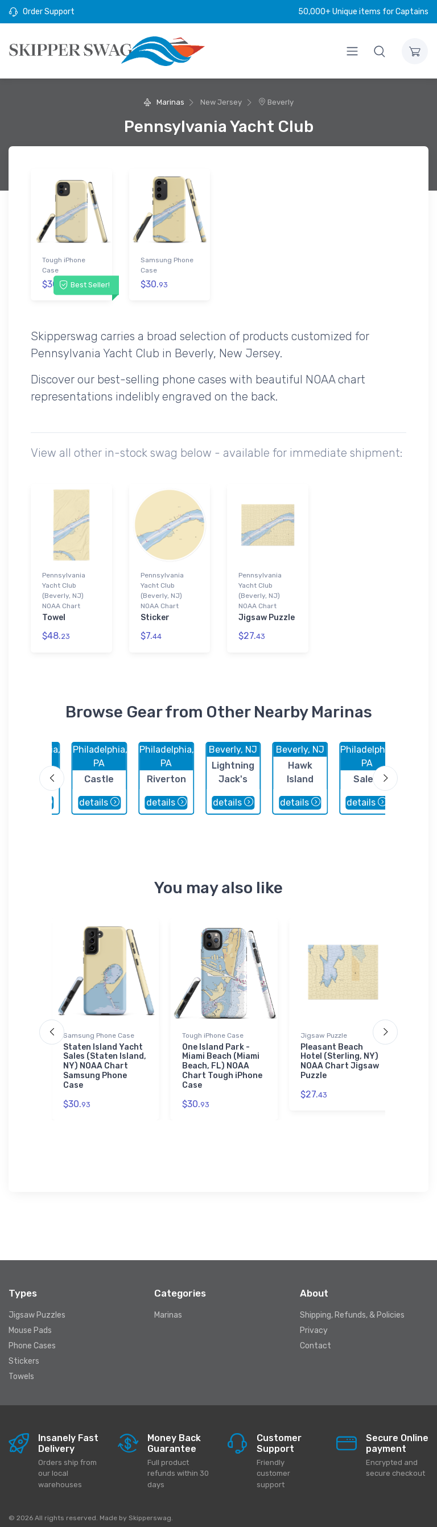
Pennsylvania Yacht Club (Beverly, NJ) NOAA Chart (63, 585)
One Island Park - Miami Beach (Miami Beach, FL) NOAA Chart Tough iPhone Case (222, 1056)
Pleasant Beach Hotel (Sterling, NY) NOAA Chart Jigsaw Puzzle (339, 1052)
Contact (315, 1337)
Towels (21, 1367)
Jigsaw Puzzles (37, 1306)
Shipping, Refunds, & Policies (352, 1306)
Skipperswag (150, 1508)
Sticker (155, 612)
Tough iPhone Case (63, 265)
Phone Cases (32, 1337)
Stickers (24, 1352)
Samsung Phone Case (167, 265)
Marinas (163, 102)
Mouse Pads (30, 1321)
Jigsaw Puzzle (266, 612)
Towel (53, 612)
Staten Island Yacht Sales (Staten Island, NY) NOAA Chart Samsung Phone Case (104, 1056)
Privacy (314, 1321)
